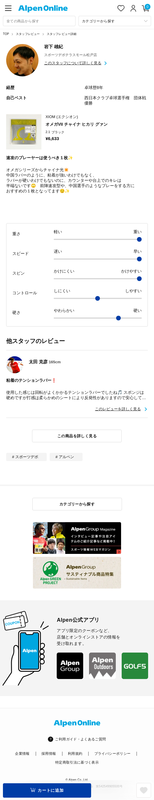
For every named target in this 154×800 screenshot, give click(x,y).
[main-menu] (8, 8)
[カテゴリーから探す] (114, 21)
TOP (6, 34)
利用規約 (75, 754)
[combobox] (39, 21)
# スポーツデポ (25, 457)
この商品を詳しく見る (77, 436)
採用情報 (48, 754)
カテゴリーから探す (77, 504)
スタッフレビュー (28, 34)
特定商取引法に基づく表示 (77, 762)
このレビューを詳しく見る (118, 409)
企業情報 (22, 754)
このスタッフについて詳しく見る (72, 63)
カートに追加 (50, 790)
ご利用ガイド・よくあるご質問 (80, 739)
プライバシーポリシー (112, 754)
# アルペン (65, 457)
